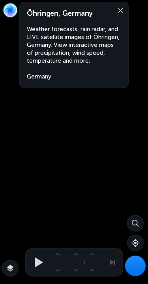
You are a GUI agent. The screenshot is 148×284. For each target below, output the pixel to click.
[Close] (118, 10)
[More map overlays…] (10, 268)
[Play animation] (36, 262)
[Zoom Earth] (10, 10)
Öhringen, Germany (60, 13)
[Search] (135, 223)
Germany (39, 76)
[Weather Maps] (135, 266)
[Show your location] (135, 243)
